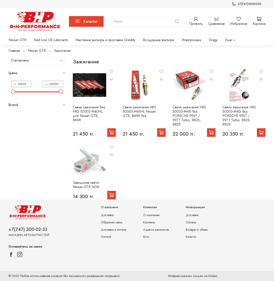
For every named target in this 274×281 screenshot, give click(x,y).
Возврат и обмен (197, 229)
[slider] (13, 91)
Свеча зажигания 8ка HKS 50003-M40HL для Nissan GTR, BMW (89, 114)
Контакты (149, 222)
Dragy (213, 39)
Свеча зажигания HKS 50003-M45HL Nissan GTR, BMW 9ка (139, 111)
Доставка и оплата (113, 229)
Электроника (191, 39)
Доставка (107, 215)
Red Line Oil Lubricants (51, 39)
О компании (151, 215)
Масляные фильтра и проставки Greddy (105, 39)
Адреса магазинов (156, 229)
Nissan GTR (17, 39)
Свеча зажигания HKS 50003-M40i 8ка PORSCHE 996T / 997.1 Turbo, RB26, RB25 (239, 116)
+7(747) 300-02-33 (28, 229)
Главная (14, 50)
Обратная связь (112, 222)
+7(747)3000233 (246, 4)
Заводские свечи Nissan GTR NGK (86, 184)
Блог (146, 237)
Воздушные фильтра (158, 39)
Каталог (86, 21)
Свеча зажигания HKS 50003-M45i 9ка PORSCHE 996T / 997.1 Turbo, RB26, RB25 (189, 116)
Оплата (106, 237)
